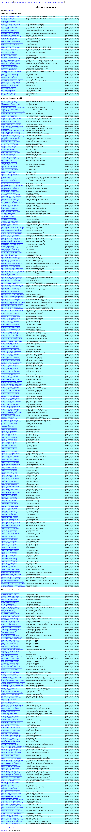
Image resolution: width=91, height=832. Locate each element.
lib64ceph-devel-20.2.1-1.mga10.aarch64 (10, 179)
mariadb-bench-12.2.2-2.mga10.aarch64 (10, 716)
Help (59, 2)
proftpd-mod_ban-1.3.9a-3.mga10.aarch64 (10, 258)
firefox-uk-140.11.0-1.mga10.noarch (9, 561)
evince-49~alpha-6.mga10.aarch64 (9, 219)
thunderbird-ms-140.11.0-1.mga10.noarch (10, 379)
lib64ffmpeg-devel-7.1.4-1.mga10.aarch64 (10, 648)
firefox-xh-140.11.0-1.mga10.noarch (9, 568)
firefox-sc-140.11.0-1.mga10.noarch (9, 539)
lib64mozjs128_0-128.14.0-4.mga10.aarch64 (11, 706)
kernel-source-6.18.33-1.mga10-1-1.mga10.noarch (12, 133)
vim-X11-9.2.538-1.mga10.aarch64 (9, 30)
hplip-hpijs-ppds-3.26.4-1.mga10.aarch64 (10, 58)
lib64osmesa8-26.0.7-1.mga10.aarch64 (9, 815)
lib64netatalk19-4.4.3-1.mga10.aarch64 (10, 616)
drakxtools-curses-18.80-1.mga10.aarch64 (10, 41)
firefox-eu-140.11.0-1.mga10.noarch (9, 467)
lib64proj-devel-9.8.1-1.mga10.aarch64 (10, 601)
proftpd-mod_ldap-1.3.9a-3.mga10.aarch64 (10, 265)
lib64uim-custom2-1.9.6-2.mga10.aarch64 (10, 82)
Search (62, 2)
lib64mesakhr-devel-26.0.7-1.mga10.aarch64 (11, 805)
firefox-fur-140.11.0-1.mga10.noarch (9, 475)
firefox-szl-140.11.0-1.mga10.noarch (9, 550)
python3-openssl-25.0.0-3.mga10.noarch (10, 672)
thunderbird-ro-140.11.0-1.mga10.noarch (10, 392)
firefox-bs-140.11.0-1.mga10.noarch (9, 442)
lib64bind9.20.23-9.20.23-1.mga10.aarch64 (11, 577)
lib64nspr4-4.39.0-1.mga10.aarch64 (9, 594)
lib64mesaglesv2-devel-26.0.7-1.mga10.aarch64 (12, 802)
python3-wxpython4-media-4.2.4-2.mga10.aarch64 (12, 680)
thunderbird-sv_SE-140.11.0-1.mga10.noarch (11, 401)
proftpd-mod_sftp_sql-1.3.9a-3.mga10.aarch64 (11, 286)
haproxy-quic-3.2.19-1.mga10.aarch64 (9, 49)
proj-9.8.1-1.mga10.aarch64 (7, 610)
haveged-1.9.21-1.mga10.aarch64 (8, 612)
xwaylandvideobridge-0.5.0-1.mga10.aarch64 (11, 71)
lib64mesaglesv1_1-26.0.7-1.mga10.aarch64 (11, 801)
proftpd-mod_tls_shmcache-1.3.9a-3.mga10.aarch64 (13, 302)
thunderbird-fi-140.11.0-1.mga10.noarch (10, 346)
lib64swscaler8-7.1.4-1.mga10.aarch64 (9, 664)
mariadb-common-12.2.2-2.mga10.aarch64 (10, 719)
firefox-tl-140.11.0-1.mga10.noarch (9, 558)
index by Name (48, 2)
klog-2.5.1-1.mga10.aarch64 (7, 575)
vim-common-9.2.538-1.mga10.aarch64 (10, 32)
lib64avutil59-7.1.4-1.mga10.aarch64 (9, 646)
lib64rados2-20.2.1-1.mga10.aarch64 (9, 183)
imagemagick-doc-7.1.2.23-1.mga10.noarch (11, 638)
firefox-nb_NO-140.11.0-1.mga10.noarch (10, 522)
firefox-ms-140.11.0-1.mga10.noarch (9, 519)
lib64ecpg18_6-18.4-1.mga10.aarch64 (9, 696)
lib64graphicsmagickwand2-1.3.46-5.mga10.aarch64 (13, 586)
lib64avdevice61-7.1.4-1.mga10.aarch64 (10, 641)
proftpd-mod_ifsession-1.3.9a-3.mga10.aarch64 (11, 263)
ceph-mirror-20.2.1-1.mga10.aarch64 (9, 169)
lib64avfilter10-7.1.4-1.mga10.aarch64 (9, 643)
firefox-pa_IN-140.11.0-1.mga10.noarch (10, 528)
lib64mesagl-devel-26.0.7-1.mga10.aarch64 (11, 796)
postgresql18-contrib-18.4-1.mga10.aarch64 (11, 766)
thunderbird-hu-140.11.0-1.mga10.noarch (10, 360)
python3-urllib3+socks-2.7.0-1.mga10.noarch (11, 629)
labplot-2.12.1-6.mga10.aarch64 (8, 177)
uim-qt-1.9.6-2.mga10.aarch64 (8, 94)
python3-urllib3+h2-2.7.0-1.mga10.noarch (10, 627)
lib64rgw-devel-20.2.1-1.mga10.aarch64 (10, 191)
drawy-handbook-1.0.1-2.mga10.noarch (10, 782)
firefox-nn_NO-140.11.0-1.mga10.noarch (10, 525)
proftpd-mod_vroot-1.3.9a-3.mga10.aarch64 (11, 305)
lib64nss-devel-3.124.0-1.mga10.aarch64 (10, 596)
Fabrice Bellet (4, 830)
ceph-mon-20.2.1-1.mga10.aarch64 (9, 171)
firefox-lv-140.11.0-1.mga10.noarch (9, 514)
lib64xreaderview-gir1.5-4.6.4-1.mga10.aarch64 (12, 243)
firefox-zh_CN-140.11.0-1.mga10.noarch (10, 569)
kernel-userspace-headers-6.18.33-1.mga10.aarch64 (12, 136)
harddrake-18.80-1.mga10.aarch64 (8, 65)
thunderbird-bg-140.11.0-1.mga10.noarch (10, 319)
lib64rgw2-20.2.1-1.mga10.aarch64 (9, 193)
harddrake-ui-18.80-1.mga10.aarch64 (9, 66)
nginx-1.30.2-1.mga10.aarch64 (8, 18)
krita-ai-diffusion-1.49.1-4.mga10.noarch (10, 613)
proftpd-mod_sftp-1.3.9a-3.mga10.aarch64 (10, 283)
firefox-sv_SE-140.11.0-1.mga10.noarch (10, 549)
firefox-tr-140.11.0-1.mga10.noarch (9, 560)
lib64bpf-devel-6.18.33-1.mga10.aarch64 (10, 138)
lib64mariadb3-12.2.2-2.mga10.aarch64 (10, 702)
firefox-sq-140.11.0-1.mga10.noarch (9, 545)
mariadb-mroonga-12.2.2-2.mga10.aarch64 (10, 729)
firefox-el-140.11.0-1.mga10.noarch (9, 451)
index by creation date (38, 2)
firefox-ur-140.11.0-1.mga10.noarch (9, 563)
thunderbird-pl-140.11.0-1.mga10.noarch (10, 387)
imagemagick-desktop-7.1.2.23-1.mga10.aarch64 (12, 637)
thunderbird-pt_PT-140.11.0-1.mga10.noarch (11, 390)
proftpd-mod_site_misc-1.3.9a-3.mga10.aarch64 (12, 290)
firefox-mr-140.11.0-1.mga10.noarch (9, 517)
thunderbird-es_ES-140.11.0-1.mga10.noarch (11, 340)
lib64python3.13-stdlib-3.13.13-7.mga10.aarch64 (12, 819)
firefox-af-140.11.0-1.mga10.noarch (9, 428)
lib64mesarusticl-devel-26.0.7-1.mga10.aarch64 (12, 807)
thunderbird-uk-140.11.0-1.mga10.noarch (10, 406)
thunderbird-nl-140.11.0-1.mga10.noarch (10, 382)
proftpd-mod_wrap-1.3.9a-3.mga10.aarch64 (11, 307)
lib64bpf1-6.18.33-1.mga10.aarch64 (9, 140)
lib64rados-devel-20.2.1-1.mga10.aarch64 (10, 182)
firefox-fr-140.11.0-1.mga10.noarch (9, 473)
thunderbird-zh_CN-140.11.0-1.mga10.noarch (11, 410)
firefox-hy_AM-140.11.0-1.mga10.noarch (10, 492)
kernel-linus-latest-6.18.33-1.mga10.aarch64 (11, 123)
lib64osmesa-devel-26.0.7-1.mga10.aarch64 (11, 813)
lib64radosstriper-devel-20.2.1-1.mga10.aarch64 (12, 185)
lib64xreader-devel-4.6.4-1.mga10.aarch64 (10, 238)
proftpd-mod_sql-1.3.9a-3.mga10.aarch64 (10, 291)
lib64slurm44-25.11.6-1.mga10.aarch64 (10, 197)
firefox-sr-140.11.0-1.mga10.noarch (9, 547)
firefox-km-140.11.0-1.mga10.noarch (9, 506)
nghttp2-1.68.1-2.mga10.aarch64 (8, 743)
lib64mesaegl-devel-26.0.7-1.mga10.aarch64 (11, 793)
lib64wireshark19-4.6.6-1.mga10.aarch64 (10, 141)
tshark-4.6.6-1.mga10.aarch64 (7, 155)
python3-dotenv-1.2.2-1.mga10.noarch (9, 151)
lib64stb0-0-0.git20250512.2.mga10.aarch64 (11, 80)
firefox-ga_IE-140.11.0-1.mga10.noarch (10, 478)
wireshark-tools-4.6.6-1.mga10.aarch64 (10, 158)
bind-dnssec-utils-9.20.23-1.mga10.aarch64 (11, 421)
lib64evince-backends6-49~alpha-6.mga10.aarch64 (12, 229)
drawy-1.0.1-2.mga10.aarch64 (8, 780)
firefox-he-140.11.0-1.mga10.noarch (9, 484)
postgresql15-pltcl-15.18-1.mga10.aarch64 (10, 762)
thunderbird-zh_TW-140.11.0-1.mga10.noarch (11, 412)
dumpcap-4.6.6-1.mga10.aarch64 (8, 106)
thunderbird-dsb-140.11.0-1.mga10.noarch (10, 330)
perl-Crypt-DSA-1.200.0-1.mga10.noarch (10, 666)
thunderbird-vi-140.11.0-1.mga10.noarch (10, 409)
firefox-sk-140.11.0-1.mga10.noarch (9, 542)
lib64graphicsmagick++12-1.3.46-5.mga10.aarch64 (12, 582)
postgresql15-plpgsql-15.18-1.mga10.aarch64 (11, 758)
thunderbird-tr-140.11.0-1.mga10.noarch (10, 404)
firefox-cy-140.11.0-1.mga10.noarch (9, 447)
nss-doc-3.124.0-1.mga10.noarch (8, 605)
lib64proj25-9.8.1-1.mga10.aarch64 (9, 602)
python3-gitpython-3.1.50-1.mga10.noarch (10, 691)
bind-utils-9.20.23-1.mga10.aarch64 (9, 423)
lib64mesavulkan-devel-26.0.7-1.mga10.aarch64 (12, 810)
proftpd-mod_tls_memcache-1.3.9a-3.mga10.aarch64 (13, 300)
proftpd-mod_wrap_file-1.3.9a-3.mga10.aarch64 (12, 308)
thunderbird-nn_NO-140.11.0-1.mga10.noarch (11, 384)
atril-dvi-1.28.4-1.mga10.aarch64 (8, 218)
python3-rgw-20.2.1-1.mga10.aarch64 (9, 210)
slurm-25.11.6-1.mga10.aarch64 (8, 213)
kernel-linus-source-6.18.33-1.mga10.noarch (11, 124)
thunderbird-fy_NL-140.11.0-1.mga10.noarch (11, 349)
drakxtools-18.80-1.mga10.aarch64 (9, 38)
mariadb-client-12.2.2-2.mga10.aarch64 (10, 717)
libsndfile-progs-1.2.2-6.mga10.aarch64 (10, 621)
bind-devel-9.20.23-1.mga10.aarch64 (9, 420)
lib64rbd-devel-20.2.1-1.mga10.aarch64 (10, 188)
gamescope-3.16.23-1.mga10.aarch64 (9, 68)
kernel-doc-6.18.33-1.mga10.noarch (9, 115)
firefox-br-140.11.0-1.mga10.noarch (9, 440)
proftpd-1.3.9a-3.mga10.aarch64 (8, 254)
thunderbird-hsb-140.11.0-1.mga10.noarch (10, 359)
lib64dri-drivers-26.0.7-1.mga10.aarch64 (10, 785)
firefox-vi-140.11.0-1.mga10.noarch (9, 566)
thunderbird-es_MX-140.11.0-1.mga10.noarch (11, 341)
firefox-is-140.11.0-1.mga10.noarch (9, 497)
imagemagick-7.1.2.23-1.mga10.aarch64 (10, 635)
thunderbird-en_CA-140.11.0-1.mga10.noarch (11, 333)
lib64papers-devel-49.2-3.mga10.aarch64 (10, 235)
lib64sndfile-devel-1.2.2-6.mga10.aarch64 (10, 618)
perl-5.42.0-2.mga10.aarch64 (7, 19)
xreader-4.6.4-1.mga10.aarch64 (8, 414)
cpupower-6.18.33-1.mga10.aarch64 (9, 102)
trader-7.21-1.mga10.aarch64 (7, 632)
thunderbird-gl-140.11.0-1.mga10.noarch (10, 354)
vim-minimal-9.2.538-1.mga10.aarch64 (10, 35)
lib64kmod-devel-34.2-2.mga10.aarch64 (10, 76)
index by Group (9, 2)
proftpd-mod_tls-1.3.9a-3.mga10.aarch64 (10, 299)
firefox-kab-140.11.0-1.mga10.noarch (9, 503)
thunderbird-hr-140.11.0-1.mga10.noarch (10, 357)
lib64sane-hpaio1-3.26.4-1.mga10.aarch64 (10, 16)
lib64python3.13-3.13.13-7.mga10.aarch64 (10, 818)
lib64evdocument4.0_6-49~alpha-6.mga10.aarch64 (12, 227)
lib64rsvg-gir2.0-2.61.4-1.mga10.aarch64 (10, 823)
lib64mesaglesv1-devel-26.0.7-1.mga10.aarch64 (12, 799)
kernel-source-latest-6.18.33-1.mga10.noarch (11, 135)
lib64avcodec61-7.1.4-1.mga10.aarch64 (10, 640)
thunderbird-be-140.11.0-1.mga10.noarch (10, 318)
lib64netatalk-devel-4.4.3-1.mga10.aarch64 (10, 615)
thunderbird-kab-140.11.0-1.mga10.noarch (10, 371)
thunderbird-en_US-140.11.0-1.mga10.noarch (11, 337)
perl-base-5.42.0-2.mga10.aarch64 (8, 25)
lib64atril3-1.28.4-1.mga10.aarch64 (9, 225)
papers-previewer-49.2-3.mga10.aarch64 (10, 249)
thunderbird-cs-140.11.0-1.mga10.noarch (10, 324)
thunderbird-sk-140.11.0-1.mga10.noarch (10, 395)
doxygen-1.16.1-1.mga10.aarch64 (8, 674)
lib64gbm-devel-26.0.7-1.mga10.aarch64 (10, 787)
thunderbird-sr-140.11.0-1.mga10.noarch (10, 399)
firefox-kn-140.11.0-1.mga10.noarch (9, 508)
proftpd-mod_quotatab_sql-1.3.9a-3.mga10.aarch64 (12, 277)
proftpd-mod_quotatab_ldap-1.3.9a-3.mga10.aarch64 (13, 272)
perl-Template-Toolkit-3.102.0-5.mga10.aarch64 (12, 608)
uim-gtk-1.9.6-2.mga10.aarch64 (8, 91)
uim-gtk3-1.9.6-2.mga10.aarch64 (8, 93)
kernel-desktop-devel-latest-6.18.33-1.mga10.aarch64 (13, 112)
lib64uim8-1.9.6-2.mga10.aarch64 (8, 87)
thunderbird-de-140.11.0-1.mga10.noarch (10, 329)
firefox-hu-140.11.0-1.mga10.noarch (9, 490)
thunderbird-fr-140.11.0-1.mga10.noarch (10, 348)
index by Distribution (19, 2)
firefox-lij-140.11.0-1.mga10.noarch (9, 511)
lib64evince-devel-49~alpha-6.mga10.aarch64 (11, 230)
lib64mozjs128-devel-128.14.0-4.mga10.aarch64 (12, 705)
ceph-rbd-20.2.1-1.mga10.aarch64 (8, 175)
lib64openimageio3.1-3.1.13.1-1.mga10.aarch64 (12, 685)
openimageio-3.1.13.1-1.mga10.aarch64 (10, 686)
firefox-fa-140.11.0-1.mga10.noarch (9, 469)
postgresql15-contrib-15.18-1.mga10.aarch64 (11, 750)
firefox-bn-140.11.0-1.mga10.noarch (9, 439)
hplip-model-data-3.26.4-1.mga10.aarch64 (10, 60)
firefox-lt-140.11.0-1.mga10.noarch (9, 512)
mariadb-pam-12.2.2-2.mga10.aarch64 (9, 732)
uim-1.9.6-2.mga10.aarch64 (7, 88)
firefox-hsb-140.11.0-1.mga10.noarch (9, 489)
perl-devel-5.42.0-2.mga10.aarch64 (9, 27)
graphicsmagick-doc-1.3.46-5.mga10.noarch (11, 574)
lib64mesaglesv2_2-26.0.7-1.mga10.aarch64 (11, 804)
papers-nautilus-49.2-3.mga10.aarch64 (9, 247)
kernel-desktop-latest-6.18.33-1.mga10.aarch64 (11, 113)
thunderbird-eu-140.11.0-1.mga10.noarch (10, 345)
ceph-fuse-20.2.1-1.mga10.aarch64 (9, 162)
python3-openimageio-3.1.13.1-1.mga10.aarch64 (12, 693)
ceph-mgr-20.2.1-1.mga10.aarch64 (9, 168)
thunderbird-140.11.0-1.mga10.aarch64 (10, 312)
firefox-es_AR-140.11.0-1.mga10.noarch (10, 459)
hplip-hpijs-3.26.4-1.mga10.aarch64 (9, 57)
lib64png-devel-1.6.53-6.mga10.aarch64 (10, 658)
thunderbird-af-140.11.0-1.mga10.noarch (10, 313)
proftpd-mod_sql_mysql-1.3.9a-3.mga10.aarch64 (12, 293)
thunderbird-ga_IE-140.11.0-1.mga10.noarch (11, 351)
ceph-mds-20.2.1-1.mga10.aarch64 (9, 166)
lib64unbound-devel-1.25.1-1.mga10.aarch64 (11, 199)
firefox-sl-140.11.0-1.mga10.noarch (9, 544)
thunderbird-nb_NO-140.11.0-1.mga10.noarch (11, 381)
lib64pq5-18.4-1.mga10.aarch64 (8, 711)
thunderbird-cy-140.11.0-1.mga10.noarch (10, 326)
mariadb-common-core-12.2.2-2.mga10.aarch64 (12, 721)
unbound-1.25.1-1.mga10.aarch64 (8, 214)
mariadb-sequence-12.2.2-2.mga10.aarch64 (10, 736)
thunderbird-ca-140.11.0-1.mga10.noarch (10, 322)
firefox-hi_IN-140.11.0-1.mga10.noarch (10, 486)
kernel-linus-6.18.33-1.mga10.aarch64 (9, 116)
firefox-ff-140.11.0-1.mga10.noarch (9, 470)
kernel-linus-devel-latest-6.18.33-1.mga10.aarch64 (12, 120)
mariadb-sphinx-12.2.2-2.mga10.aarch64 (10, 738)
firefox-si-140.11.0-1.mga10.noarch (9, 541)
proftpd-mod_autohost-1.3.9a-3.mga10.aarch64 (11, 257)
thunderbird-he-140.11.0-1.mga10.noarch (10, 355)
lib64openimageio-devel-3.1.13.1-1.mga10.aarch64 (12, 683)
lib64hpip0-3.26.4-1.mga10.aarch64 (9, 61)
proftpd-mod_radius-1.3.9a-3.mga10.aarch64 (11, 278)
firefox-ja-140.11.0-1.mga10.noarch (9, 500)
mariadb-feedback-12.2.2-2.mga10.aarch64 (10, 727)
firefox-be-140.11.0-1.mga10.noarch (9, 435)
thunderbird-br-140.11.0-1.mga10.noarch (10, 321)
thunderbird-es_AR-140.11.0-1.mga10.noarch (11, 338)
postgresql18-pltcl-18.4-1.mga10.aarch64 (10, 777)
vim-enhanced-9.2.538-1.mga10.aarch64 (10, 33)
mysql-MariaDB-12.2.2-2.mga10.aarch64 (10, 741)
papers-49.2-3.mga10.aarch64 (7, 246)
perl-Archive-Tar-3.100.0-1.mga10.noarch (10, 24)
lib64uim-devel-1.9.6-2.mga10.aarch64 (10, 83)
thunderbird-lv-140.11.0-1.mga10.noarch (10, 377)
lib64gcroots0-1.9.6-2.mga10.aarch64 (9, 74)
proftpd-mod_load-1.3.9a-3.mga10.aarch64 (10, 266)
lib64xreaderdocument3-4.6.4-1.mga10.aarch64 (11, 241)
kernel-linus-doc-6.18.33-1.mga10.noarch (10, 121)
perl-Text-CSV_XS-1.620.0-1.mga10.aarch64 (11, 671)
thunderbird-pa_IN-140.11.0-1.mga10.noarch (11, 385)
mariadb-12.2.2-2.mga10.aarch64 (8, 714)
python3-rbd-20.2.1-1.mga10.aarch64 (9, 208)
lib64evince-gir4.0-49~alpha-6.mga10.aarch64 (11, 232)
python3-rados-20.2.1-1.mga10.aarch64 (10, 207)
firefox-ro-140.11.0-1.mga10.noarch (9, 535)
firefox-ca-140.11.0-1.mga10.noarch (9, 443)
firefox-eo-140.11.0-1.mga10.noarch (9, 457)
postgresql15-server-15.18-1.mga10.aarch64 (11, 763)
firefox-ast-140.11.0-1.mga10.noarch (9, 432)
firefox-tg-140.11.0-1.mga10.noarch (9, 555)
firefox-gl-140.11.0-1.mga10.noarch (9, 481)
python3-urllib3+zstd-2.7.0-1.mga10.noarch (11, 630)
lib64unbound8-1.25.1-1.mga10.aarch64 (10, 201)
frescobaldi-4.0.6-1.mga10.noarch (8, 783)
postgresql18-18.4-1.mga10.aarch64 (9, 765)
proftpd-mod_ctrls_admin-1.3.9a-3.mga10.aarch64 (12, 262)
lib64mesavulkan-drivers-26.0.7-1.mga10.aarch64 (12, 812)
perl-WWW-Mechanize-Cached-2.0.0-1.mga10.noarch (13, 746)
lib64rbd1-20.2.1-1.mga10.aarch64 (9, 190)
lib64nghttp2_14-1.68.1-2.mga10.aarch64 (10, 710)
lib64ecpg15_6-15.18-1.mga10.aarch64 (10, 694)
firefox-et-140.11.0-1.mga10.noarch (9, 465)
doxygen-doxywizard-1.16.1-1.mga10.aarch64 (11, 675)
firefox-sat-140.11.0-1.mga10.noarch (9, 538)
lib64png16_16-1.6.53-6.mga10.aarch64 (10, 660)
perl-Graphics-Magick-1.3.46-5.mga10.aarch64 (11, 607)
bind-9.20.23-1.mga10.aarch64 (8, 417)
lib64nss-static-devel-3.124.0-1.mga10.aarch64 (11, 597)
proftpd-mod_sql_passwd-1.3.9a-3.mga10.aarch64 (12, 294)
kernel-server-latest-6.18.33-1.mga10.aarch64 (11, 132)
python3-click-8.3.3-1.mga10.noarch (9, 689)
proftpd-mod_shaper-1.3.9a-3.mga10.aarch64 (11, 288)
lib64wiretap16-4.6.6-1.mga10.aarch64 (10, 144)
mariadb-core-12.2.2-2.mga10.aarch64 (9, 724)
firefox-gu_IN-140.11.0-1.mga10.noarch (10, 483)
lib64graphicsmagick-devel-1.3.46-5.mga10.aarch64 (13, 583)
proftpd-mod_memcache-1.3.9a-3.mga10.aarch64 (12, 268)
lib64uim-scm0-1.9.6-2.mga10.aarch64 (10, 85)
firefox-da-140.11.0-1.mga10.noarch (9, 448)
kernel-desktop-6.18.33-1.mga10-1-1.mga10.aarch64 (13, 107)
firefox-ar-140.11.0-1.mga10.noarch (9, 431)
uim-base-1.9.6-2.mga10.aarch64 (8, 90)
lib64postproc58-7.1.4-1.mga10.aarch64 (10, 661)
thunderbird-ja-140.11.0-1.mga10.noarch (10, 368)
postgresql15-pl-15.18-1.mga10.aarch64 (10, 755)
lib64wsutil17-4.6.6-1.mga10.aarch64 (9, 146)
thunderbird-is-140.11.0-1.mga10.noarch (10, 365)
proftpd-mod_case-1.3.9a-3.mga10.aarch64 (10, 260)
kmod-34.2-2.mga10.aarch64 (7, 72)
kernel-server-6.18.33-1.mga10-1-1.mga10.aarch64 (12, 126)
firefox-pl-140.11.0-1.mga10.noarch (9, 530)
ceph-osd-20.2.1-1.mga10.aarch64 (8, 172)
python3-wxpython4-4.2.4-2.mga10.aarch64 (11, 678)
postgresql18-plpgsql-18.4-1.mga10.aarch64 (11, 774)
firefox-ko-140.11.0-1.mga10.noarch (9, 509)
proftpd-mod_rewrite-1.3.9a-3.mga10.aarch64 (11, 282)
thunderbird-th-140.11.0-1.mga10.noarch (10, 402)
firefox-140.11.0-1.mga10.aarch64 (8, 426)
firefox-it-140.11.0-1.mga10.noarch (9, 498)
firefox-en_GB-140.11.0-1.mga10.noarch (10, 454)
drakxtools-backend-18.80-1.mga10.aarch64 (11, 39)
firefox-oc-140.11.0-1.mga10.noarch (9, 527)
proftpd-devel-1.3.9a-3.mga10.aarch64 (9, 255)
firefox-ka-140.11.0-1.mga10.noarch (9, 502)
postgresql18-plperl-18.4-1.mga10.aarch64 (10, 772)
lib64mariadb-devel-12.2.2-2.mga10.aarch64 (11, 697)
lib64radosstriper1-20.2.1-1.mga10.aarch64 (10, 186)
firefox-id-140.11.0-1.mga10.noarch (9, 495)
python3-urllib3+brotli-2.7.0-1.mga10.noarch (11, 626)
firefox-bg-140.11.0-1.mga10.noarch (9, 437)
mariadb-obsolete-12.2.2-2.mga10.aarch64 (10, 730)
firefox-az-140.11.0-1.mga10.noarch (9, 434)
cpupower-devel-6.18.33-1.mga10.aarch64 (10, 104)
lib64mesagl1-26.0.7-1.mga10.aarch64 (9, 798)
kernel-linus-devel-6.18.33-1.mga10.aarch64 (11, 118)
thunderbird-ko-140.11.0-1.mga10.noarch (10, 374)
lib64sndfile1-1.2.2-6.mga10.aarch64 (9, 619)
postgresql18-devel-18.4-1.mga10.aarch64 (10, 768)
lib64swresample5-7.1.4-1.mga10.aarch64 (10, 663)
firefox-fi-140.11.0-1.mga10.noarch (9, 472)
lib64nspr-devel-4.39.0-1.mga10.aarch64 (10, 593)
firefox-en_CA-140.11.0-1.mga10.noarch (10, 453)
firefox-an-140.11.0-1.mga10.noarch (9, 429)
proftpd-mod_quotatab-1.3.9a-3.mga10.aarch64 (11, 269)
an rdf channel (9, 10)
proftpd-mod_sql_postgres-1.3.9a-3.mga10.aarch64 (12, 296)
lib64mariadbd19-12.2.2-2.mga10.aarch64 (10, 703)
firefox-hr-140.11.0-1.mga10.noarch (9, 487)
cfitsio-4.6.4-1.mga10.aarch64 (8, 425)
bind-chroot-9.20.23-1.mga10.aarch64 (9, 418)
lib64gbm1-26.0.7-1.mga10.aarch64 (9, 788)
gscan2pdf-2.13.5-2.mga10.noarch (8, 69)
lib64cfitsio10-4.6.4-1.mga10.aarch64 (9, 580)
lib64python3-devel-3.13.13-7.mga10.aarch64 (11, 816)
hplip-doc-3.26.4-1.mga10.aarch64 (9, 54)
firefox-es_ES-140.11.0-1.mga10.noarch (10, 462)
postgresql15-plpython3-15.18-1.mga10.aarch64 (12, 760)
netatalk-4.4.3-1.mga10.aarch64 (8, 623)
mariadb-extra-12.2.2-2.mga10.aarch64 (10, 725)
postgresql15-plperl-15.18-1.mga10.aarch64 (11, 757)
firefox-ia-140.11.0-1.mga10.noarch (9, 494)
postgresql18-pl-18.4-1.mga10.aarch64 (9, 771)
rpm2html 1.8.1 (10, 827)
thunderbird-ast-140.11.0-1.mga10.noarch (10, 316)
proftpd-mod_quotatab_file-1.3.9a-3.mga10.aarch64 (12, 271)
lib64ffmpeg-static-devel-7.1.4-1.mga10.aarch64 (12, 649)
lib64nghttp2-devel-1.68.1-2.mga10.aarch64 (11, 708)
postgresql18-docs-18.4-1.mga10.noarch (10, 769)
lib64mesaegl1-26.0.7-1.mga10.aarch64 (10, 794)
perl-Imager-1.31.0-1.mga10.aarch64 (9, 669)
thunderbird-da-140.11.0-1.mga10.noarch (10, 327)
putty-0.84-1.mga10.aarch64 (7, 149)
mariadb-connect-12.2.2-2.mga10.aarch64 (10, 722)
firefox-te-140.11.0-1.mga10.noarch (9, 553)
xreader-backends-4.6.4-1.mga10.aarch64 (10, 415)
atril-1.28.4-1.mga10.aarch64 (7, 216)
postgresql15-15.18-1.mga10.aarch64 (9, 749)
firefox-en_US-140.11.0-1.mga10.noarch (10, 456)
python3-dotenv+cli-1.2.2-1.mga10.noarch (10, 152)
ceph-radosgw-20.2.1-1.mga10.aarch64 (10, 174)
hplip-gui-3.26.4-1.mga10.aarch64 (8, 55)
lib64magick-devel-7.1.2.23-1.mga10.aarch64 (11, 656)
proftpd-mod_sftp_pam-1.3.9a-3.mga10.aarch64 (12, 285)
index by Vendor (28, 2)
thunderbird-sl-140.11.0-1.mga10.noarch (10, 396)
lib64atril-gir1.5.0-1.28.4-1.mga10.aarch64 (10, 224)
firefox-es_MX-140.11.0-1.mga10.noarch (10, 464)
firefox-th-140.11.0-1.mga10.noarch (9, 556)
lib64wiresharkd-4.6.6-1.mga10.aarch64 (10, 143)
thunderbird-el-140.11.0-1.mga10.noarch (10, 332)
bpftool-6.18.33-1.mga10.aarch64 (8, 101)
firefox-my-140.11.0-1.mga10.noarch (9, 520)
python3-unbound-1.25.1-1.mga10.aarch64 (10, 211)
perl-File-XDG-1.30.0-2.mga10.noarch (9, 744)
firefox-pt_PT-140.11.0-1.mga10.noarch (10, 533)
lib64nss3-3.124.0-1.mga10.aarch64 (9, 599)
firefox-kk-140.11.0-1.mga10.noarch (9, 505)
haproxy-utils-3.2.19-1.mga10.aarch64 (9, 51)
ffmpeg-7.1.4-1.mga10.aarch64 (8, 634)
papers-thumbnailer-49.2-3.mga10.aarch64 (10, 251)
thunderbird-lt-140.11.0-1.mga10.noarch (10, 376)
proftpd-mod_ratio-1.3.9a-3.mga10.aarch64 (11, 280)
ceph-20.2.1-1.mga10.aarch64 (7, 160)
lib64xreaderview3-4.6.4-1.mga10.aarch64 (10, 244)
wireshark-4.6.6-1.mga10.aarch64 (8, 157)
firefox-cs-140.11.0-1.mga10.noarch (9, 445)
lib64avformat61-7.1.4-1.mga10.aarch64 (10, 645)
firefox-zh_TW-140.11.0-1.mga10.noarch (10, 571)
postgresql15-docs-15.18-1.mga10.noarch (10, 754)
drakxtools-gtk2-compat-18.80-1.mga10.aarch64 (12, 43)
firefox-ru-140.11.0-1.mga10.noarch (9, 536)
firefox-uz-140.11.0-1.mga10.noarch (9, 564)
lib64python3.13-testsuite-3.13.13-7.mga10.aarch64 (12, 821)
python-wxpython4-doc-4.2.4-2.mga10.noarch (11, 677)
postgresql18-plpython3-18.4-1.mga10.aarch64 (11, 776)
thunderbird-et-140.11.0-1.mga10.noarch (10, 343)
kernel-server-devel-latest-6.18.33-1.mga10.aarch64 (12, 130)
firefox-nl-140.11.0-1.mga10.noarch (9, 523)
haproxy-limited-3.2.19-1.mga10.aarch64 (10, 47)
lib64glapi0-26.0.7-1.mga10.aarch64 (9, 791)
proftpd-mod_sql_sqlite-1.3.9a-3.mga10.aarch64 (12, 297)
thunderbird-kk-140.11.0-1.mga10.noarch (10, 373)
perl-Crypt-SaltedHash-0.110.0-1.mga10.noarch (12, 252)
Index (3, 2)
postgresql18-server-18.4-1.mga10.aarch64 (10, 779)
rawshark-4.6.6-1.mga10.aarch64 (8, 154)
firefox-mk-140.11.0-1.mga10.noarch (9, 516)
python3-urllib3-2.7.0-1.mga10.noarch (9, 624)
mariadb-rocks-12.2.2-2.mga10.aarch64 (10, 733)
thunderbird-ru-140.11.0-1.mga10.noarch (10, 393)
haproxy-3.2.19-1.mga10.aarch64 (8, 46)
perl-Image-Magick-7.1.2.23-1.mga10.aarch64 (11, 668)
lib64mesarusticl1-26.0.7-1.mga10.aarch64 (10, 809)
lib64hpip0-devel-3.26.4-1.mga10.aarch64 (10, 63)
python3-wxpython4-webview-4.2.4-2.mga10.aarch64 (13, 682)
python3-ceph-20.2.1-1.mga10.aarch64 (9, 205)
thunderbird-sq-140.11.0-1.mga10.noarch (10, 398)
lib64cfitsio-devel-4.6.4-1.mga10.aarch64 (10, 578)
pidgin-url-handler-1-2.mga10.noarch (9, 688)
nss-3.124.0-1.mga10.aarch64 (7, 604)
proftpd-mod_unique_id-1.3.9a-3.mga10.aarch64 (12, 304)
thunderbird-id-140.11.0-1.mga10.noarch (10, 363)
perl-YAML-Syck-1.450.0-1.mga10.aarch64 (11, 747)
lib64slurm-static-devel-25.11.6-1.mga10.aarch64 (12, 196)
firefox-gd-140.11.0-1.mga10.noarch (9, 480)
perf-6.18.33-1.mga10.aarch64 (8, 147)
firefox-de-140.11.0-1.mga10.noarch (9, 450)
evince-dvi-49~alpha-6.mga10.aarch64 (9, 221)
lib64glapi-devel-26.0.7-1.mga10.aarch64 (10, 790)
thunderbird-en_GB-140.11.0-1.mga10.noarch (11, 335)
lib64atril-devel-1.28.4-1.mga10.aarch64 (10, 222)
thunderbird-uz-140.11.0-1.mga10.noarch (10, 407)
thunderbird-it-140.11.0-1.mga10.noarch (10, 366)
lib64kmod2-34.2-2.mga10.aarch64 (9, 77)
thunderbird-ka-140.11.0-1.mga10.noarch (10, 370)
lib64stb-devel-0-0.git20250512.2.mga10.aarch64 (12, 79)
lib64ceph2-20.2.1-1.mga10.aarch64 (9, 180)
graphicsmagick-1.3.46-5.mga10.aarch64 (10, 572)
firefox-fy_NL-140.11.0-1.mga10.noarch (10, 476)
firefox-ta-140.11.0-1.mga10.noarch (9, 552)
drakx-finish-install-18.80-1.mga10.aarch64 (11, 36)
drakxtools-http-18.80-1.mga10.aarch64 (10, 44)
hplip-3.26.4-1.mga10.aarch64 (8, 52)
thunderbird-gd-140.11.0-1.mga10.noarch (10, 352)
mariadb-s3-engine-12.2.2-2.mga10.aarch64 (11, 735)
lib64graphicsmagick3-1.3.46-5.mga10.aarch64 (11, 585)
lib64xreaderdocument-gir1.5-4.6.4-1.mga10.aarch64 (13, 239)
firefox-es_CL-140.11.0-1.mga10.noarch (10, 461)
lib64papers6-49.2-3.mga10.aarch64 (9, 236)
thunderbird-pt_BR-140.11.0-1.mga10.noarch (11, 388)
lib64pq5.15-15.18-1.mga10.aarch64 (9, 713)
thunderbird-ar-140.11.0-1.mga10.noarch (10, 315)
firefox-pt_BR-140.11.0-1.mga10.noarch (10, 531)
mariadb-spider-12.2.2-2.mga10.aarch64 (10, 739)
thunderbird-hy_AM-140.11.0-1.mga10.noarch (11, 362)
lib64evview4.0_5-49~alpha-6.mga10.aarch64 (11, 233)
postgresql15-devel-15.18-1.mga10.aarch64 (11, 752)
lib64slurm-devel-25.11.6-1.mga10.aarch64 (11, 194)
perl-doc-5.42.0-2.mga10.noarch (8, 28)
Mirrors (54, 2)
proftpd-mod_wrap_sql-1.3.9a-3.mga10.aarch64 (12, 310)
